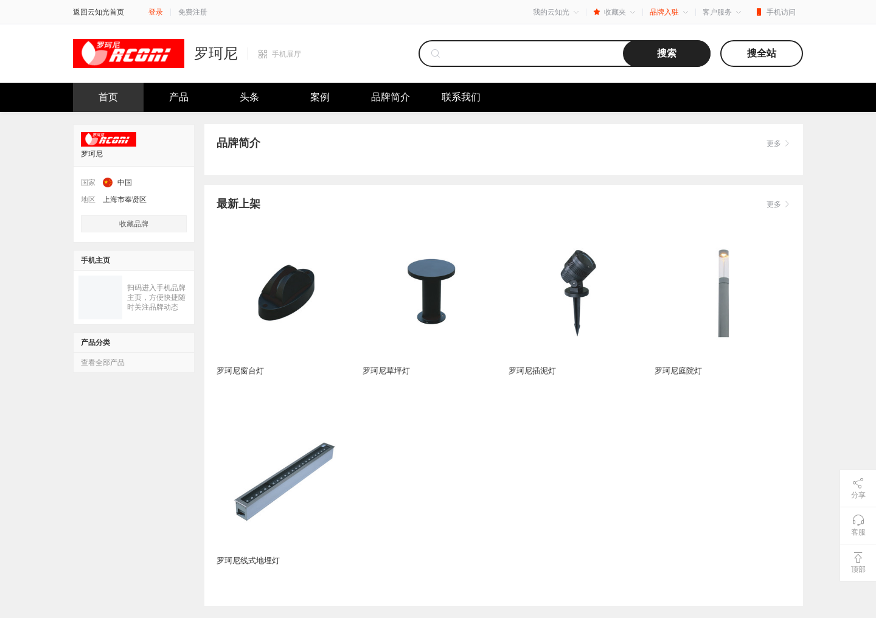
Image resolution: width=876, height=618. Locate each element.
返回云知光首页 (98, 12)
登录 (155, 12)
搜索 (666, 53)
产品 (179, 97)
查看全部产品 (103, 362)
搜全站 (761, 53)
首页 (108, 97)
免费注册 (192, 12)
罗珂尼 (216, 53)
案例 (320, 97)
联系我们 (461, 97)
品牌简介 (390, 97)
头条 (249, 97)
